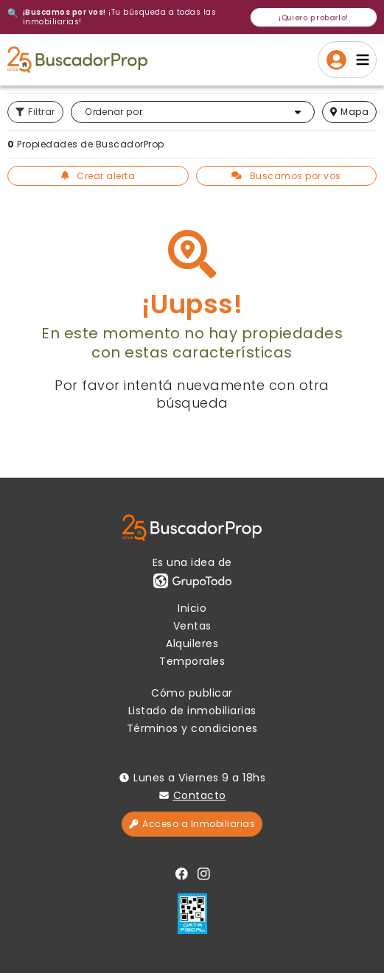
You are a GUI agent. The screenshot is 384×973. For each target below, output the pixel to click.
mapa (349, 111)
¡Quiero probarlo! (314, 16)
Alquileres (192, 643)
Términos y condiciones (192, 728)
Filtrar (35, 111)
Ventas (192, 625)
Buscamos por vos (286, 176)
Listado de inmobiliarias (192, 710)
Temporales (192, 661)
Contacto (199, 795)
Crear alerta (98, 176)
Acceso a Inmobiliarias (192, 823)
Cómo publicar (192, 693)
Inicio (192, 608)
